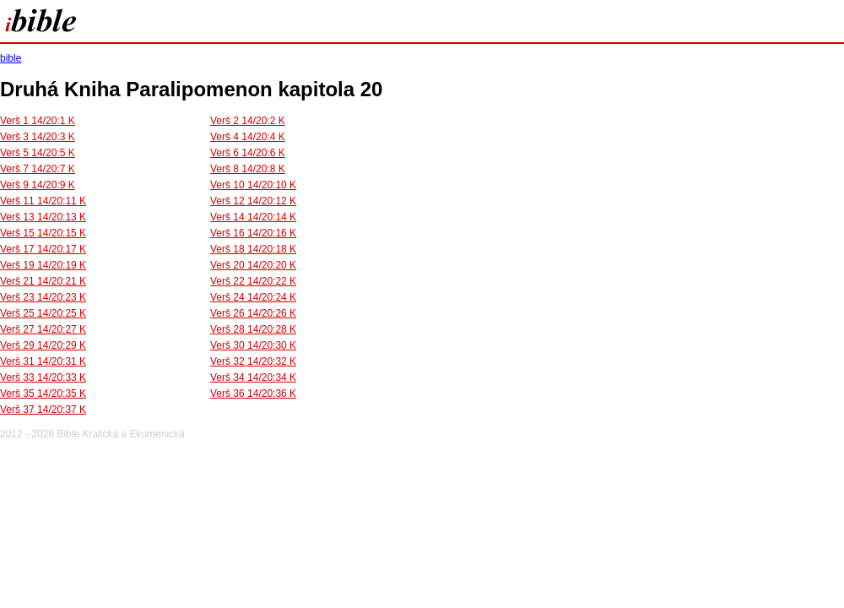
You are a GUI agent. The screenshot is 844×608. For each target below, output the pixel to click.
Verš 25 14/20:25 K (43, 313)
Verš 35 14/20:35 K (43, 393)
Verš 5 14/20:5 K (37, 153)
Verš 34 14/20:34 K (253, 377)
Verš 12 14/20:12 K (253, 201)
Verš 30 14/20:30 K (253, 345)
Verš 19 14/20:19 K (43, 265)
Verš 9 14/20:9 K (37, 185)
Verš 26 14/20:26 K (253, 313)
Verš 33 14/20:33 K (43, 377)
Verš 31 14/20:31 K (43, 361)
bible (10, 58)
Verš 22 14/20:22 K (253, 281)
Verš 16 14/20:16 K (253, 233)
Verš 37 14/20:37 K (43, 409)
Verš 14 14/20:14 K (253, 217)
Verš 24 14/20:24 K (253, 297)
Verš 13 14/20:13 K (43, 217)
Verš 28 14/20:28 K (253, 329)
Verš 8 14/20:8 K (247, 169)
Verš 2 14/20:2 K (247, 121)
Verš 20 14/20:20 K (253, 265)
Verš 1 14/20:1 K (37, 121)
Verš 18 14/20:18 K (253, 249)
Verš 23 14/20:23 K (43, 297)
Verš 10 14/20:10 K (253, 185)
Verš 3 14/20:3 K (37, 137)
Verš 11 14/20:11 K (43, 201)
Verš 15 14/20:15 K (43, 233)
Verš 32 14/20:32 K (253, 361)
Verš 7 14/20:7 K (37, 169)
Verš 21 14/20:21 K (43, 281)
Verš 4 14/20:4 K (247, 137)
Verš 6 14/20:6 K (247, 153)
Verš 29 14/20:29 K (43, 345)
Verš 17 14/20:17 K (43, 249)
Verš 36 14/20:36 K (253, 393)
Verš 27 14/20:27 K (43, 329)
